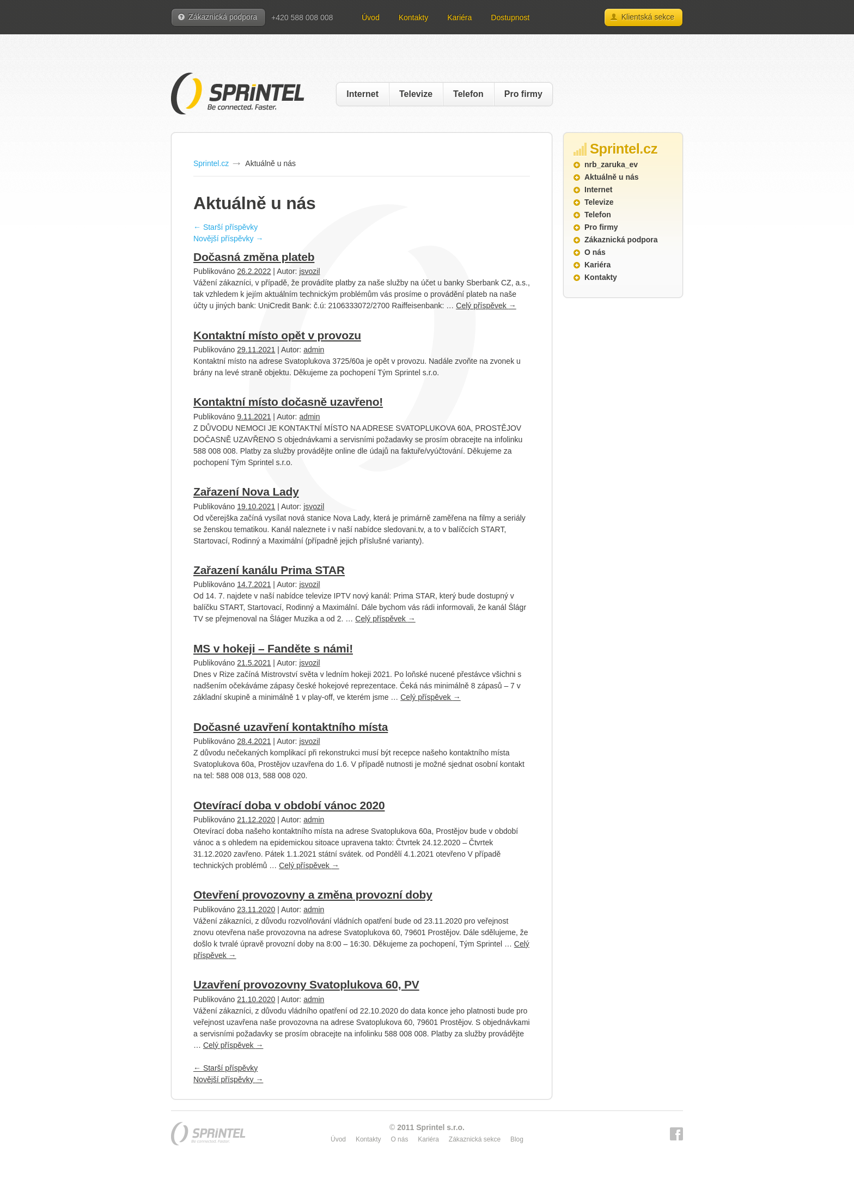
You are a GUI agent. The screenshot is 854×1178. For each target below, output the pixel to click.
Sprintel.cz (211, 163)
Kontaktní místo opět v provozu (277, 335)
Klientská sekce (647, 17)
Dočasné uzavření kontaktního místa (290, 727)
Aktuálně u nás (611, 177)
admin (313, 349)
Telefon (468, 94)
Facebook (676, 1133)
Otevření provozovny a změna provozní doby (312, 894)
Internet (362, 94)
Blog (516, 1139)
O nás (595, 252)
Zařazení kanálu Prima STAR (269, 570)
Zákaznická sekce (475, 1139)
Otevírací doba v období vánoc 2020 (289, 805)
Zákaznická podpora (222, 17)
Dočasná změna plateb (253, 257)
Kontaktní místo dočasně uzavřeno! (288, 401)
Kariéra (459, 17)
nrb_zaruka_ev (611, 164)
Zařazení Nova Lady (246, 491)
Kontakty (413, 17)
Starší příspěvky (225, 227)
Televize (415, 94)
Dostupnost (510, 17)
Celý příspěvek (486, 305)
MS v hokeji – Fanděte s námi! (273, 648)
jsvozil (309, 271)
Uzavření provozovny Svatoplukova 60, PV (306, 984)
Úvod (371, 17)
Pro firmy (523, 94)
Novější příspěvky (228, 238)
